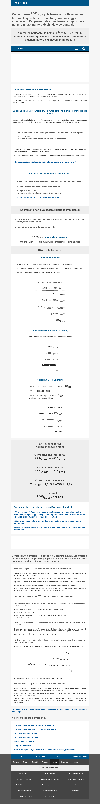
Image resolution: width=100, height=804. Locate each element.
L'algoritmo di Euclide (23, 745)
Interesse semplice (49, 796)
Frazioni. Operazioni (76, 773)
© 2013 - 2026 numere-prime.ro (50, 768)
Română (76, 762)
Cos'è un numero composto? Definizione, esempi (35, 729)
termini (59, 756)
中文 (85, 762)
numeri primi (21, 3)
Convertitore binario (24, 791)
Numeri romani (50, 773)
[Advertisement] (50, 68)
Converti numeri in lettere (50, 779)
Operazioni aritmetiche (76, 779)
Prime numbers (24, 773)
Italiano (54, 762)
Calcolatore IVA (76, 791)
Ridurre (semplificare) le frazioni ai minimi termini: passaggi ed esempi (45, 749)
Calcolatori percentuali (24, 785)
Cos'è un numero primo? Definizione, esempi (34, 725)
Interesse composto (50, 791)
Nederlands (65, 762)
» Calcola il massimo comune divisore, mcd (38, 197)
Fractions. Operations (24, 779)
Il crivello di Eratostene (24, 741)
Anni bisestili (76, 785)
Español (35, 762)
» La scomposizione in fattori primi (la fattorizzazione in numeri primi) (45, 162)
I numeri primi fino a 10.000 (26, 737)
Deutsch (16, 762)
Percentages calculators (50, 785)
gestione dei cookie (79, 756)
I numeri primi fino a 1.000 (25, 733)
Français (45, 762)
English (25, 762)
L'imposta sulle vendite (24, 796)
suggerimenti (40, 756)
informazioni (20, 756)
